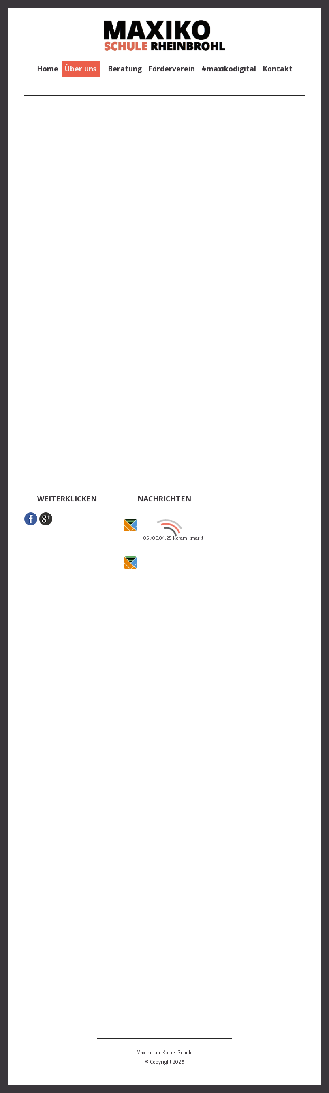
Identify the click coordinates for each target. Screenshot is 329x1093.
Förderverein (171, 68)
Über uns (80, 68)
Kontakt (278, 68)
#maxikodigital (228, 68)
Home (47, 68)
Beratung (125, 68)
